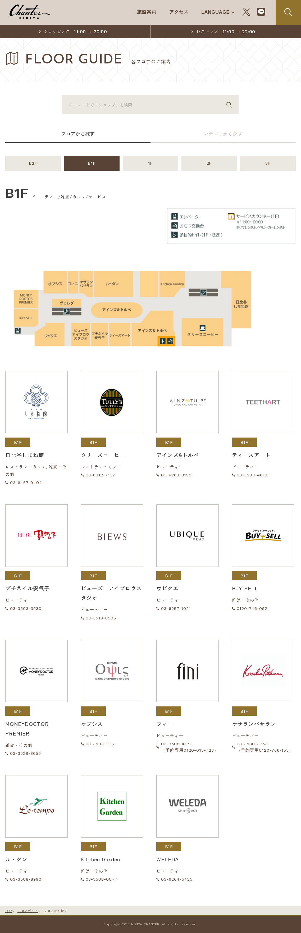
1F (150, 163)
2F (209, 163)
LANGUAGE (215, 12)
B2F (33, 163)
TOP (8, 910)
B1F (92, 163)
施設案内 (145, 12)
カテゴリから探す (223, 133)
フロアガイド (27, 910)
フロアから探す (77, 133)
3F (268, 163)
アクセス (177, 12)
